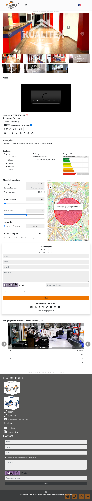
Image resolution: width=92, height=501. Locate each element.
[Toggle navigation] (87, 5)
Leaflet (71, 240)
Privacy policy (37, 494)
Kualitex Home (28, 494)
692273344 (41, 252)
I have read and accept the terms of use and (18, 291)
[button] (4, 344)
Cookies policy (46, 494)
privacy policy (28, 291)
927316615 (50, 252)
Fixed (7, 226)
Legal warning (55, 494)
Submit (46, 298)
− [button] (50, 187)
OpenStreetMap (78, 240)
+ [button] (50, 184)
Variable (17, 226)
